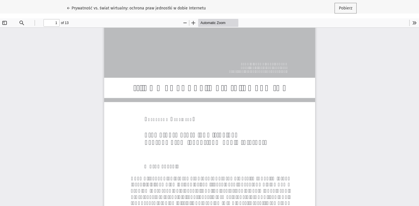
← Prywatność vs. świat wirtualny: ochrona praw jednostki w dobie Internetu (136, 8)
